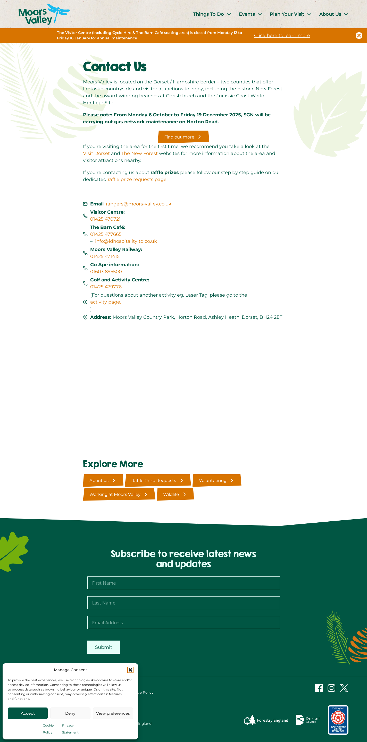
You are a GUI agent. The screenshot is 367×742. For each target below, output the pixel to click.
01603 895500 (106, 271)
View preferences (113, 713)
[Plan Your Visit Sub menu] (309, 14)
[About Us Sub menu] (346, 14)
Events (247, 14)
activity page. (105, 302)
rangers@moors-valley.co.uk (138, 204)
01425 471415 (105, 256)
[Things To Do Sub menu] (229, 14)
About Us (330, 14)
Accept (28, 713)
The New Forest (139, 153)
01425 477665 (105, 234)
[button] (130, 669)
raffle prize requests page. (138, 179)
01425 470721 (105, 219)
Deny (70, 713)
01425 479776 (106, 287)
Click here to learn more (282, 35)
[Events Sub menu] (259, 14)
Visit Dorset (96, 153)
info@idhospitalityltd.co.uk (126, 241)
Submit (103, 647)
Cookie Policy (141, 692)
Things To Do (208, 14)
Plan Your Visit (287, 14)
